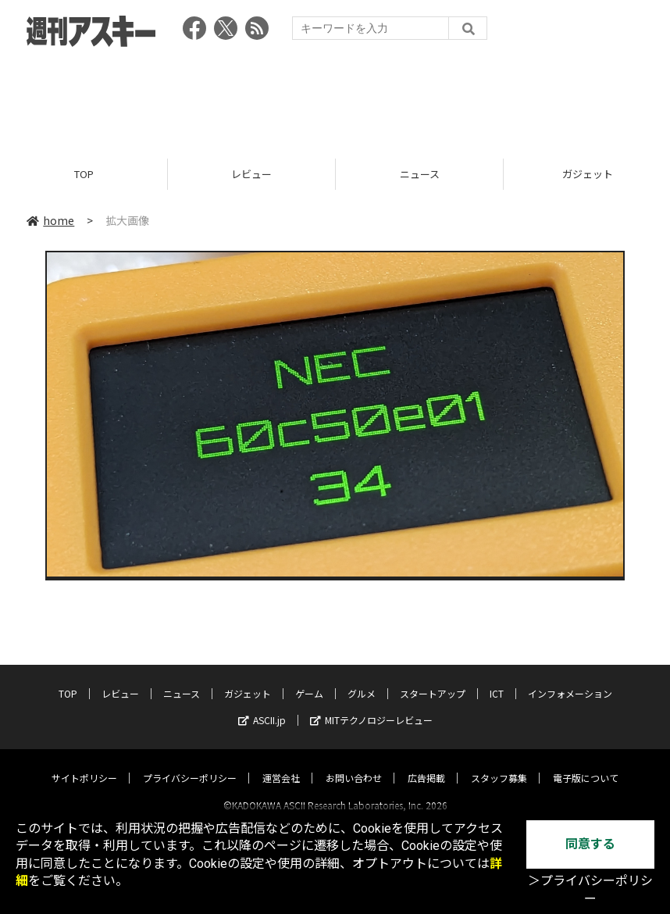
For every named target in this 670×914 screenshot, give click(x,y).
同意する (590, 844)
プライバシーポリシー (190, 763)
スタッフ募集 (499, 763)
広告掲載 (426, 763)
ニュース (420, 173)
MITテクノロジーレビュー (371, 705)
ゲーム (309, 679)
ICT (497, 679)
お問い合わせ (354, 763)
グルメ (361, 679)
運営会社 (281, 763)
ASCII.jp (262, 705)
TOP (84, 173)
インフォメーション (570, 679)
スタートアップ (432, 679)
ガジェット (247, 679)
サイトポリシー (84, 763)
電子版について (585, 763)
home (50, 220)
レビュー (251, 173)
